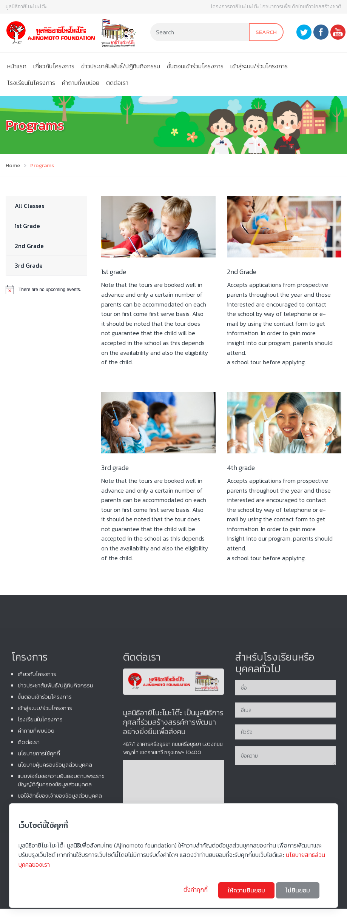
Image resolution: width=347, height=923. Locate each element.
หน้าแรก (16, 66)
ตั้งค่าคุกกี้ (196, 889)
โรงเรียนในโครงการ (31, 82)
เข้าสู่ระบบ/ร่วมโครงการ (259, 66)
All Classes (29, 205)
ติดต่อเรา (117, 82)
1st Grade (27, 225)
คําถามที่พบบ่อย (80, 82)
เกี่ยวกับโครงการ (53, 66)
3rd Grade (29, 265)
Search (266, 32)
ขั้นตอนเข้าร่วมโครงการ (195, 66)
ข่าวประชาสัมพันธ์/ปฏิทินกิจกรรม (120, 66)
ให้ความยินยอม (246, 890)
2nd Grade (29, 245)
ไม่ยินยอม (297, 890)
